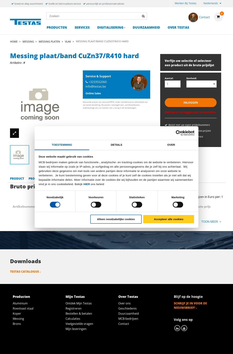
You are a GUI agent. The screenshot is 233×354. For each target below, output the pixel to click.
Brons (17, 324)
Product (17, 179)
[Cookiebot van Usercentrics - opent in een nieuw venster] (178, 133)
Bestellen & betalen (79, 314)
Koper (17, 314)
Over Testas (178, 27)
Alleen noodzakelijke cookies (116, 219)
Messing (18, 319)
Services (82, 27)
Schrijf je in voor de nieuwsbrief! (190, 305)
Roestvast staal (23, 308)
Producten (57, 27)
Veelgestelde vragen (79, 324)
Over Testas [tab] (128, 296)
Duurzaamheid (146, 27)
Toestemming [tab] (62, 144)
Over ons (124, 303)
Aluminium (20, 303)
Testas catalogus (24, 272)
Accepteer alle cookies (168, 219)
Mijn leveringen (76, 329)
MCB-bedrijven (128, 319)
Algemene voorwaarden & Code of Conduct (122, 347)
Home (14, 41)
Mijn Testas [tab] (75, 296)
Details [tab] (116, 144)
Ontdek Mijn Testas (79, 303)
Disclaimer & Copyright (179, 347)
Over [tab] (171, 144)
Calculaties (73, 319)
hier (86, 184)
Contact (123, 324)
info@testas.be (96, 86)
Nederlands (211, 3)
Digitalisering (110, 27)
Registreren (74, 308)
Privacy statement (68, 347)
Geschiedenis (127, 308)
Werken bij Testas (185, 3)
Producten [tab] (21, 296)
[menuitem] (170, 3)
